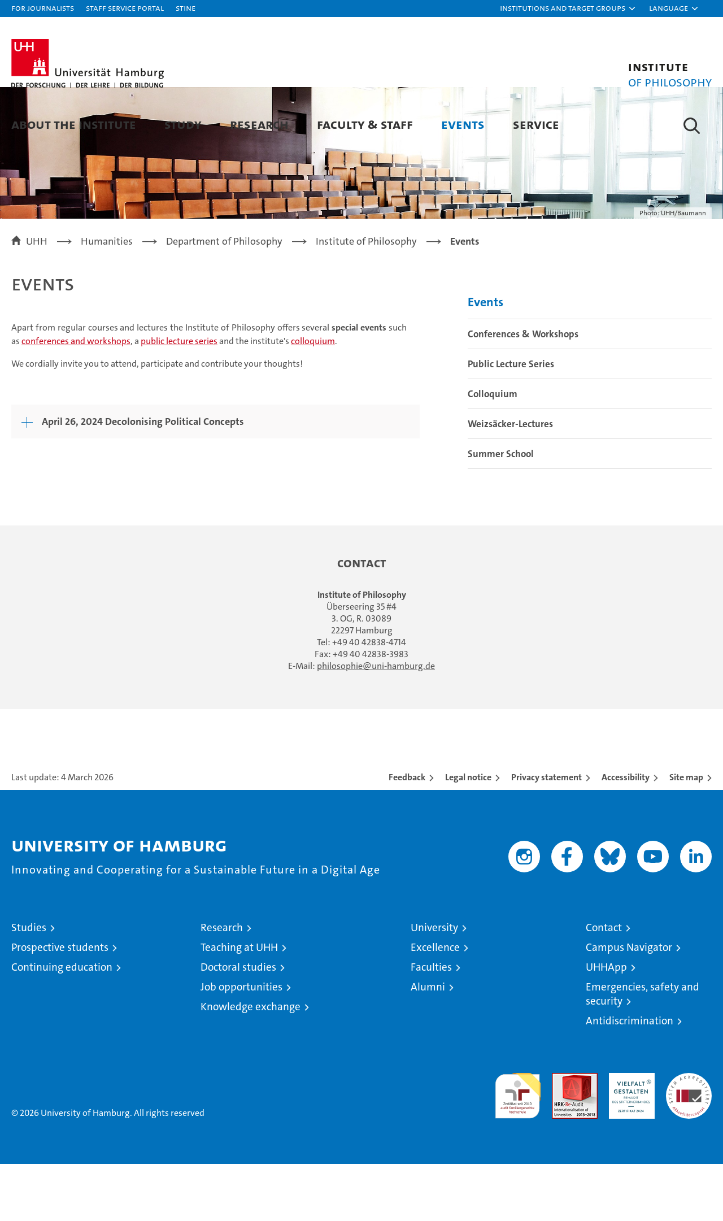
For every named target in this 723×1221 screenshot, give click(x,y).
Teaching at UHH (239, 1004)
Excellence (435, 1004)
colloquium (313, 397)
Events (463, 124)
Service (536, 124)
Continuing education (61, 1024)
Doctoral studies (238, 1024)
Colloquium (492, 451)
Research (259, 124)
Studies (28, 984)
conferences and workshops (75, 397)
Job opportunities (241, 1044)
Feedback (407, 834)
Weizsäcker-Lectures (510, 481)
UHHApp (606, 1024)
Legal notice (468, 834)
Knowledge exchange (250, 1064)
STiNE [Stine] (185, 8)
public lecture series (179, 397)
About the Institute (73, 124)
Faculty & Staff (365, 124)
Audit (562, 1136)
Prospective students (59, 1004)
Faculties (431, 1024)
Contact (604, 984)
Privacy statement (546, 834)
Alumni (428, 1044)
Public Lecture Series (511, 421)
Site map (686, 834)
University (434, 984)
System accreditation (689, 1142)
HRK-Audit (629, 1136)
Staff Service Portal (125, 8)
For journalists (42, 8)
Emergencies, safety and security (642, 1051)
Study (183, 124)
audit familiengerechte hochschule (518, 1148)
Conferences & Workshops (523, 391)
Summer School (501, 511)
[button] (568, 8)
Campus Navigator (629, 1004)
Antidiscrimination (629, 1078)
